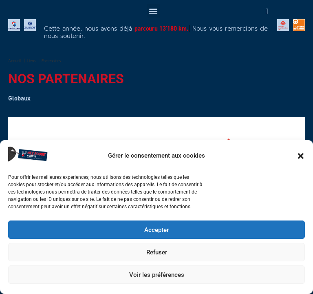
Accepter (156, 230)
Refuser (156, 252)
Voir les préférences (156, 274)
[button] (301, 156)
